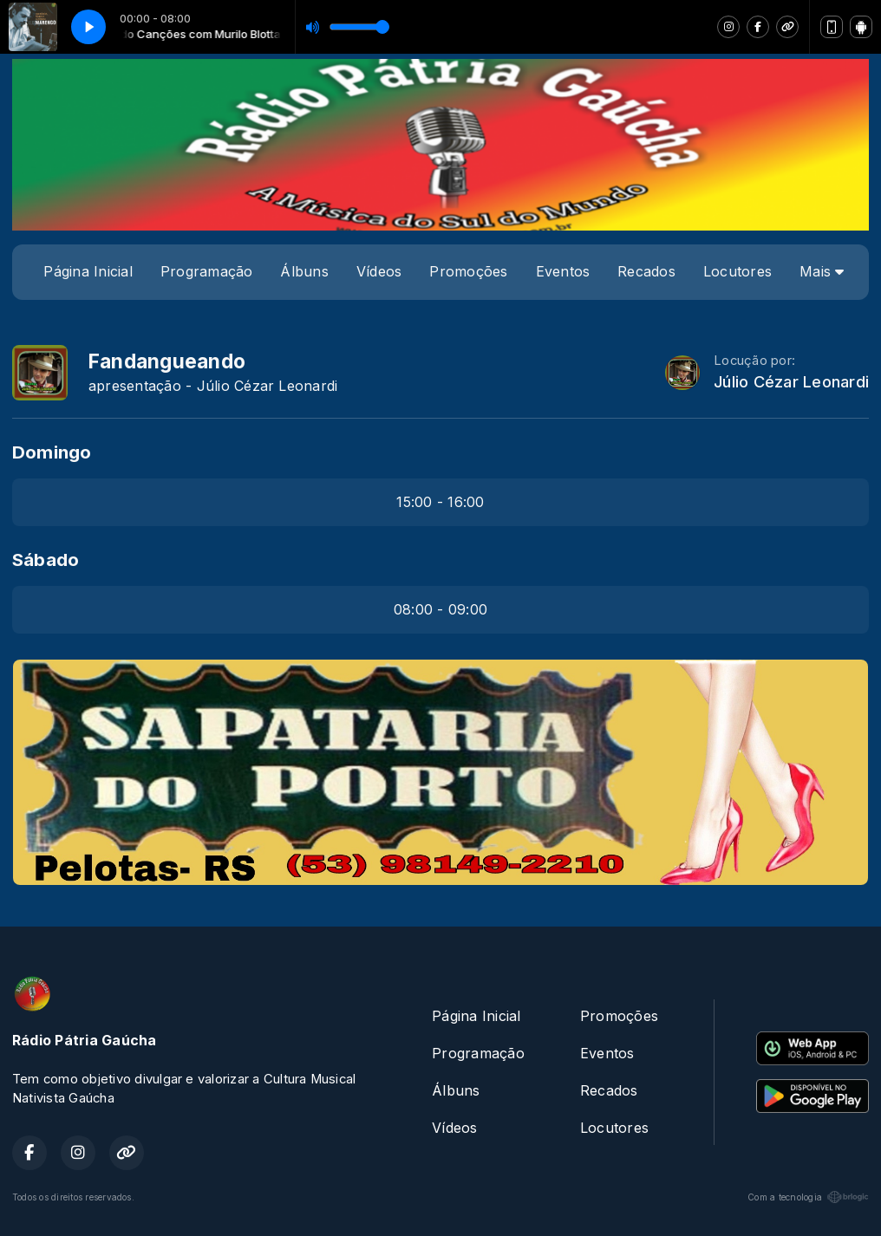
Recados (646, 271)
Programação (206, 271)
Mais (821, 271)
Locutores (737, 271)
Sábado (45, 559)
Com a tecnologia (808, 1197)
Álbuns (304, 271)
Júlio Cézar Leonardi (791, 382)
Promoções (468, 271)
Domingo (52, 452)
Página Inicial (87, 271)
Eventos (563, 271)
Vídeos (378, 271)
